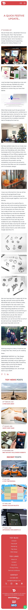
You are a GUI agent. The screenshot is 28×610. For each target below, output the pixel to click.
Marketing (14, 546)
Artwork (14, 541)
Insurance (14, 565)
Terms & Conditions (14, 570)
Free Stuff (14, 543)
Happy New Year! (8, 428)
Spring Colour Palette (11, 505)
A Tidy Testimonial (9, 481)
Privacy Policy (14, 567)
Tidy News (14, 549)
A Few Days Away (8, 404)
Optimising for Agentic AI (12, 530)
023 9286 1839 (14, 578)
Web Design (14, 552)
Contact (14, 562)
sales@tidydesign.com (14, 580)
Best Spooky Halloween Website (14, 452)
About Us (14, 559)
